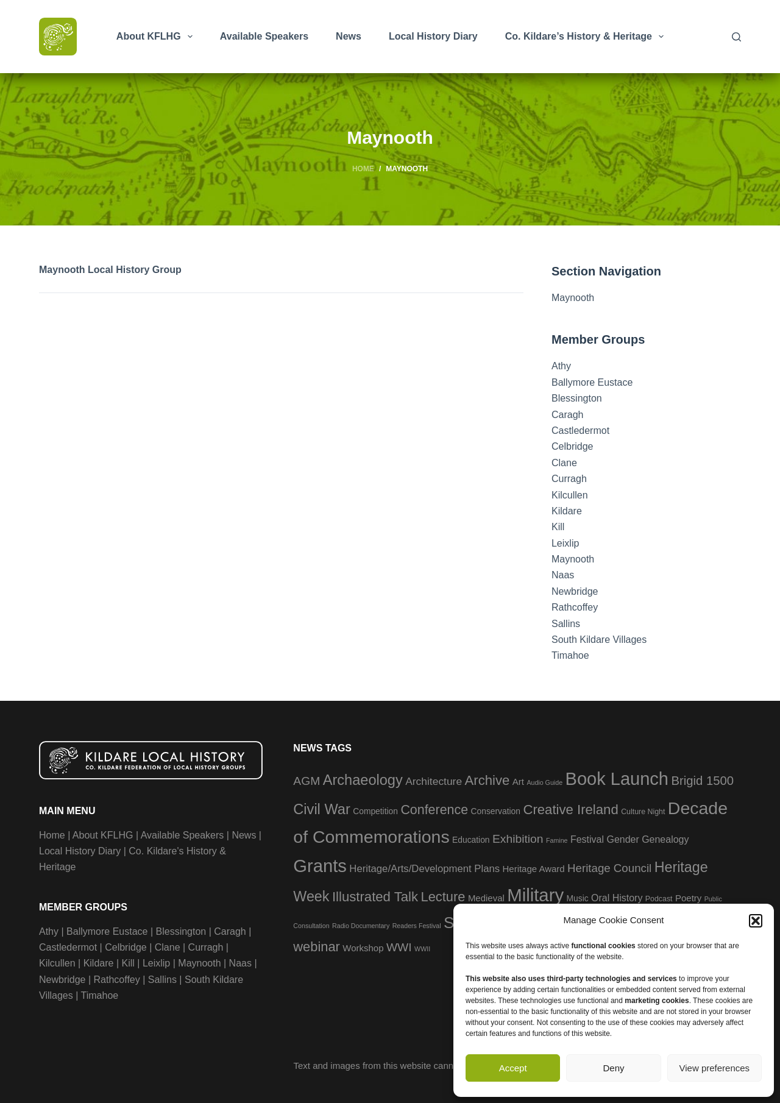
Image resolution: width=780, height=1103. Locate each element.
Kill (557, 527)
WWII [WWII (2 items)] (422, 948)
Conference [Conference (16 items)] (434, 810)
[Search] (736, 36)
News (348, 36)
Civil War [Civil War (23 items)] (321, 809)
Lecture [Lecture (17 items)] (443, 896)
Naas (562, 575)
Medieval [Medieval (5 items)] (486, 898)
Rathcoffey (574, 607)
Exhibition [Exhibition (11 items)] (518, 838)
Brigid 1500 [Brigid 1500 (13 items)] (702, 780)
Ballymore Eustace (592, 382)
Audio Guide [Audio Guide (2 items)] (544, 782)
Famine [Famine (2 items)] (557, 840)
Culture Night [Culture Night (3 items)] (643, 811)
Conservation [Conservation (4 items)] (495, 811)
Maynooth (572, 298)
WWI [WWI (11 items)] (399, 947)
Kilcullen (569, 495)
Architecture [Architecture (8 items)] (433, 781)
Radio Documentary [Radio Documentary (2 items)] (360, 925)
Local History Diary (433, 36)
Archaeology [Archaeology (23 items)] (363, 780)
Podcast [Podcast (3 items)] (659, 899)
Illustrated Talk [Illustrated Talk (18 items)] (375, 896)
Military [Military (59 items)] (535, 895)
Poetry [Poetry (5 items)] (688, 898)
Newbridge (574, 591)
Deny (613, 1068)
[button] (756, 921)
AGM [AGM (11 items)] (306, 781)
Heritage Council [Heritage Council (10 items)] (609, 868)
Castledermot (580, 430)
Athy (561, 366)
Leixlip (565, 543)
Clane (564, 463)
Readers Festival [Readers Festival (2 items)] (416, 925)
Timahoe (570, 655)
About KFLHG (156, 36)
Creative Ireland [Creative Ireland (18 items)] (570, 809)
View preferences (714, 1068)
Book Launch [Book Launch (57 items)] (617, 779)
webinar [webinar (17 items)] (316, 946)
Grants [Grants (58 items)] (320, 866)
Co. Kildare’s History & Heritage (586, 36)
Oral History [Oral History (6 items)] (616, 898)
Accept (513, 1068)
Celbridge (572, 446)
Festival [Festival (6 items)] (587, 839)
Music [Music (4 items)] (578, 898)
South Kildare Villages (599, 639)
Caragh (567, 415)
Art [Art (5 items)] (518, 781)
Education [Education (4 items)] (470, 840)
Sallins (565, 624)
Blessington (576, 398)
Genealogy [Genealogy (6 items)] (665, 839)
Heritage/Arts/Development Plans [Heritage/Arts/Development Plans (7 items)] (424, 868)
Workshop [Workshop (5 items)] (362, 948)
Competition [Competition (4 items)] (375, 811)
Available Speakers (264, 36)
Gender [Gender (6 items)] (622, 839)
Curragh (569, 478)
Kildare (566, 511)
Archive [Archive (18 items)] (487, 780)
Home (52, 835)
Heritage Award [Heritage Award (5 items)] (534, 869)
